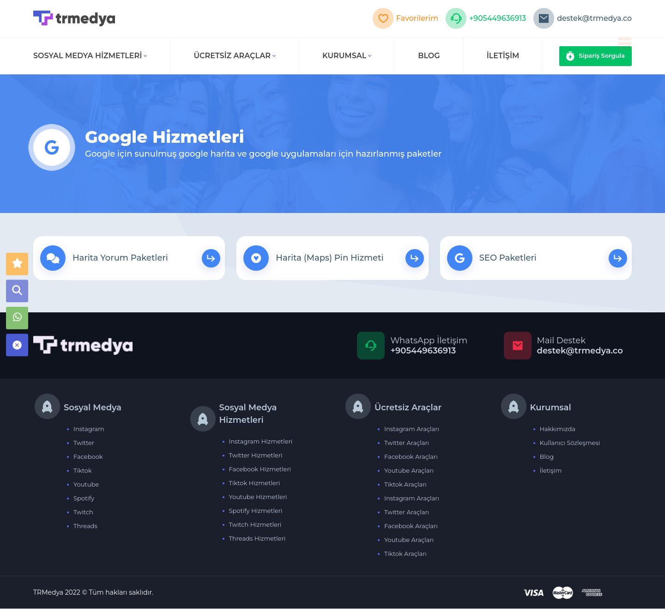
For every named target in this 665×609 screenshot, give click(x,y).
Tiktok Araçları (405, 484)
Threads (85, 526)
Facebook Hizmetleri (260, 469)
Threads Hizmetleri (257, 538)
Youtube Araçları (409, 471)
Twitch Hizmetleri (255, 525)
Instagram (88, 429)
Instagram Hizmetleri (261, 441)
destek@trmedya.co (582, 18)
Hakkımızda (558, 429)
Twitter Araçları (406, 443)
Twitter (83, 443)
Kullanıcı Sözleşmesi (570, 443)
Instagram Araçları (411, 429)
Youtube (86, 484)
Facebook (88, 457)
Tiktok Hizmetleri (254, 483)
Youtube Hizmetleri (258, 497)
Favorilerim (404, 18)
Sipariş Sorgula (595, 56)
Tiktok (82, 471)
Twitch (83, 512)
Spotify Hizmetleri (256, 511)
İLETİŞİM (503, 55)
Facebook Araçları (411, 457)
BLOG (429, 55)
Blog (547, 457)
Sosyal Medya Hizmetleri (90, 55)
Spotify (83, 498)
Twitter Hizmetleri (256, 455)
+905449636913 (485, 18)
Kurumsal (346, 55)
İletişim (551, 471)
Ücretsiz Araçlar (234, 55)
